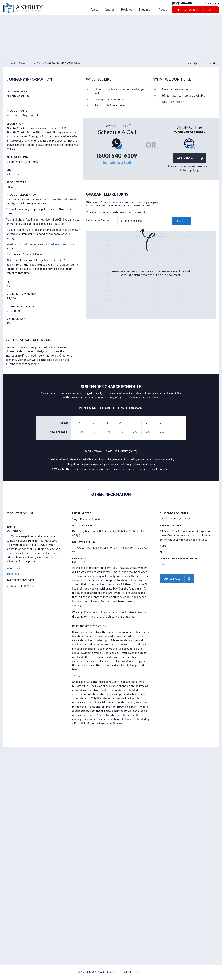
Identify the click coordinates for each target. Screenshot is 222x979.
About (163, 9)
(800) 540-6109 (182, 3)
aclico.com (13, 174)
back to (15, 63)
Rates (94, 9)
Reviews (126, 9)
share (210, 63)
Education (145, 9)
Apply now (191, 158)
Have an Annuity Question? (195, 9)
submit (181, 221)
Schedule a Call (117, 162)
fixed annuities (56, 244)
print (192, 63)
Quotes (110, 9)
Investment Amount (98, 220)
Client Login (212, 3)
